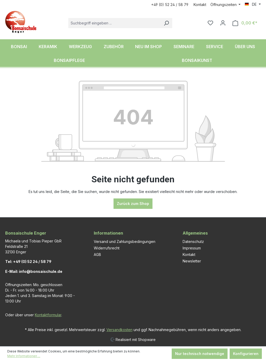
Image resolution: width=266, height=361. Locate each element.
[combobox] (114, 23)
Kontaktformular (48, 315)
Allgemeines (195, 233)
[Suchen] (166, 23)
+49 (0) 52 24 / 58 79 (169, 4)
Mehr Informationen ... (23, 356)
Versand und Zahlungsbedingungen (124, 241)
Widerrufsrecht (106, 248)
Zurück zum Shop (133, 203)
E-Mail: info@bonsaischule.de (33, 271)
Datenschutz (193, 241)
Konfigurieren (245, 353)
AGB (97, 254)
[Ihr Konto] (223, 23)
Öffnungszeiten (224, 4)
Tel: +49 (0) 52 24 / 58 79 (28, 261)
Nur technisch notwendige (199, 353)
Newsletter (192, 261)
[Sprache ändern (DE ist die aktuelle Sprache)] (253, 4)
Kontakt (200, 4)
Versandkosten (119, 329)
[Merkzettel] (210, 23)
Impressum (192, 248)
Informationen (108, 233)
